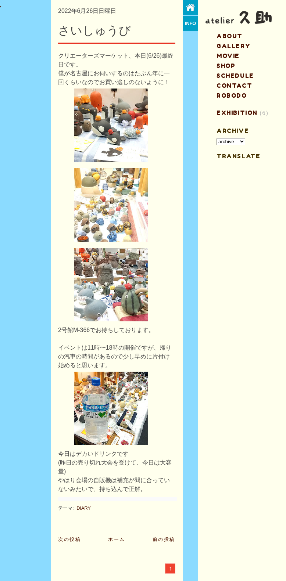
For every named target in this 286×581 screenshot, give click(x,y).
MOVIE (228, 55)
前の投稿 (164, 539)
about (230, 36)
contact (234, 85)
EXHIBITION (237, 112)
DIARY (83, 508)
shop (226, 65)
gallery (233, 46)
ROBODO (232, 95)
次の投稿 (69, 539)
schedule (235, 75)
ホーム (116, 539)
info (190, 23)
